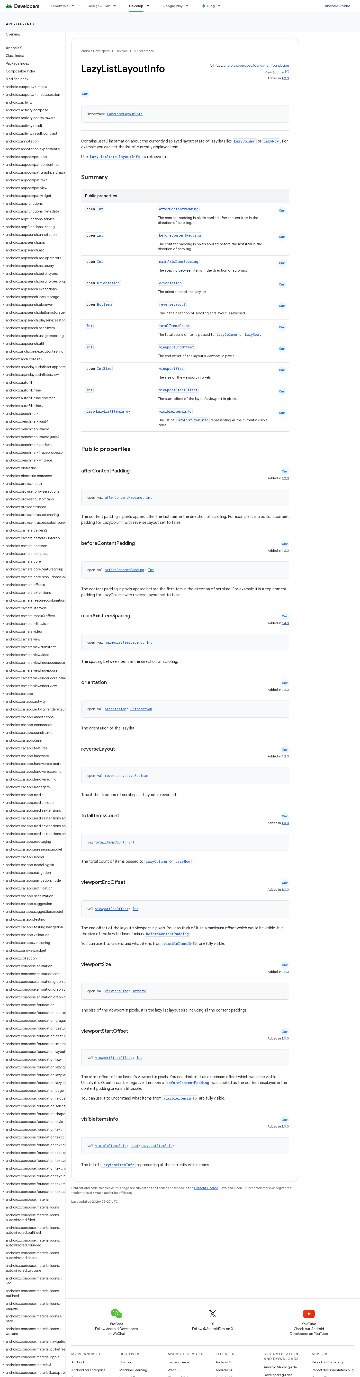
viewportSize (171, 368)
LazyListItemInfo (112, 411)
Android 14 (224, 1370)
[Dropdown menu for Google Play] (189, 6)
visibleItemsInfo (175, 411)
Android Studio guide (280, 1367)
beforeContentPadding (180, 235)
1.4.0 (285, 623)
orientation (170, 283)
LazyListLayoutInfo (125, 114)
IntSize (104, 368)
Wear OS (174, 1370)
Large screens (178, 1362)
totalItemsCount (174, 325)
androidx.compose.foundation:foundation (256, 65)
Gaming (125, 1362)
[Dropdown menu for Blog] (221, 6)
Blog (211, 6)
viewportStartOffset (178, 390)
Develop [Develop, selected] (136, 6)
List (90, 411)
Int (100, 209)
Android (77, 1362)
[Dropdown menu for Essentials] (75, 6)
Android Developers (95, 51)
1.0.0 (285, 78)
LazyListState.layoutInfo (115, 156)
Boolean (104, 304)
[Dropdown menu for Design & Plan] (116, 6)
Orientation (108, 283)
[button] (31, 87)
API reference (20, 24)
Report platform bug (327, 1362)
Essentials (60, 6)
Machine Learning (133, 1370)
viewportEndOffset (176, 347)
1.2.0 (285, 478)
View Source (274, 72)
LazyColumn (244, 141)
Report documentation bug (333, 1370)
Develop (121, 51)
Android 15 (224, 1362)
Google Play (172, 6)
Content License (206, 1188)
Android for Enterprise (88, 1370)
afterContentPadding (178, 209)
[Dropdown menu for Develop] (150, 6)
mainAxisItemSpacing (178, 261)
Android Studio (338, 6)
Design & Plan (99, 6)
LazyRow (271, 141)
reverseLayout (172, 304)
